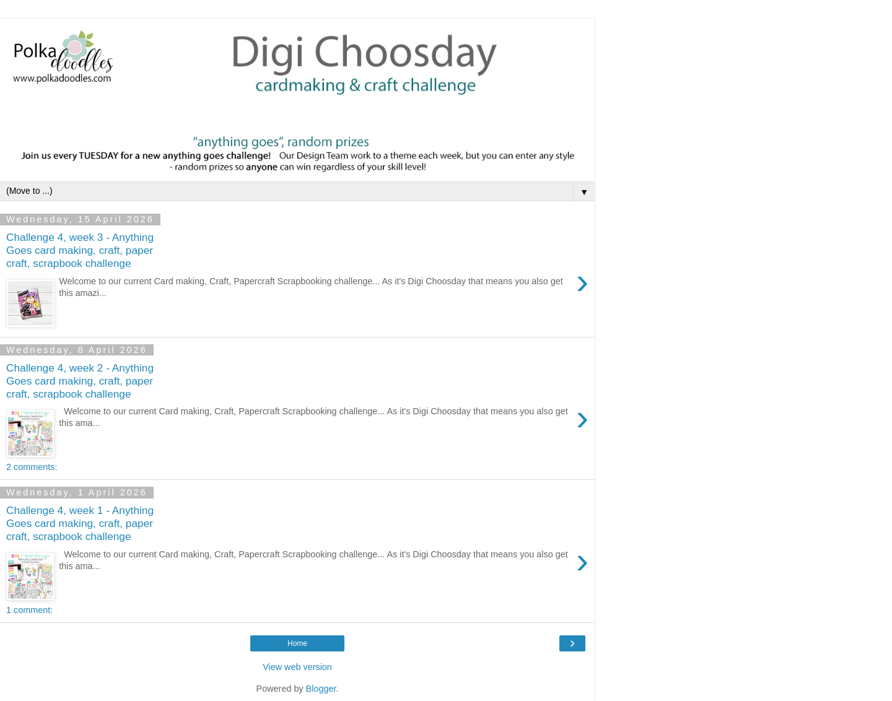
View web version (297, 667)
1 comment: (29, 610)
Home (297, 643)
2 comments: (31, 467)
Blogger (321, 689)
